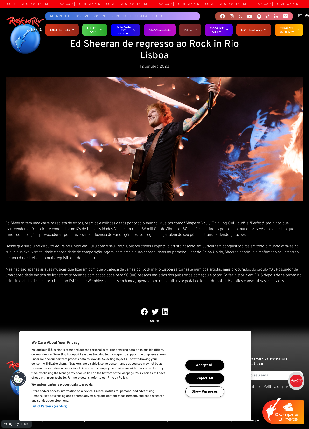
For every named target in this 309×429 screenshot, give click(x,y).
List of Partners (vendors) (49, 407)
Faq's (253, 420)
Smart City (219, 30)
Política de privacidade (282, 386)
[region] (135, 376)
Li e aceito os (270, 386)
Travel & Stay (289, 30)
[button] (18, 379)
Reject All (204, 378)
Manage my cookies (16, 424)
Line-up (94, 30)
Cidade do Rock (126, 30)
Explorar (253, 30)
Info (190, 30)
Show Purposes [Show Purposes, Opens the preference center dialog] (205, 391)
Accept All (204, 365)
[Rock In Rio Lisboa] (25, 35)
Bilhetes (62, 30)
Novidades (160, 30)
